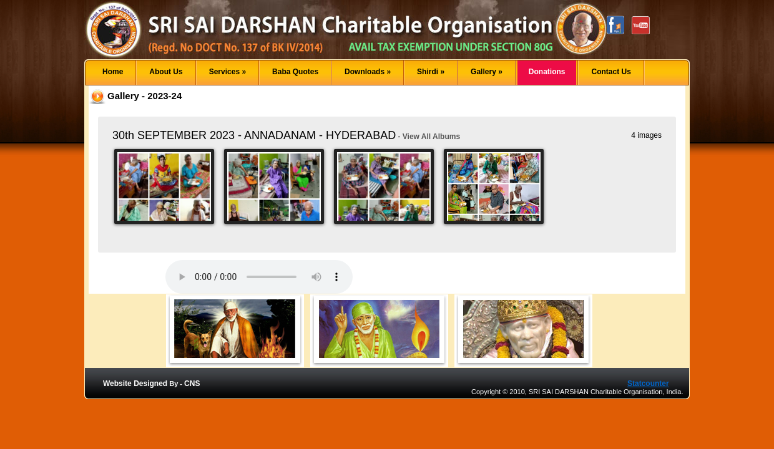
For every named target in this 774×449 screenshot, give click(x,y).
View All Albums (431, 136)
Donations (547, 71)
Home (112, 71)
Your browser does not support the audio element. (259, 277)
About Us (165, 71)
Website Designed (135, 383)
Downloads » (368, 71)
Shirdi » (430, 71)
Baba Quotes (295, 71)
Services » (227, 71)
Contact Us (610, 71)
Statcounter (648, 383)
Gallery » (486, 71)
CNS (192, 383)
